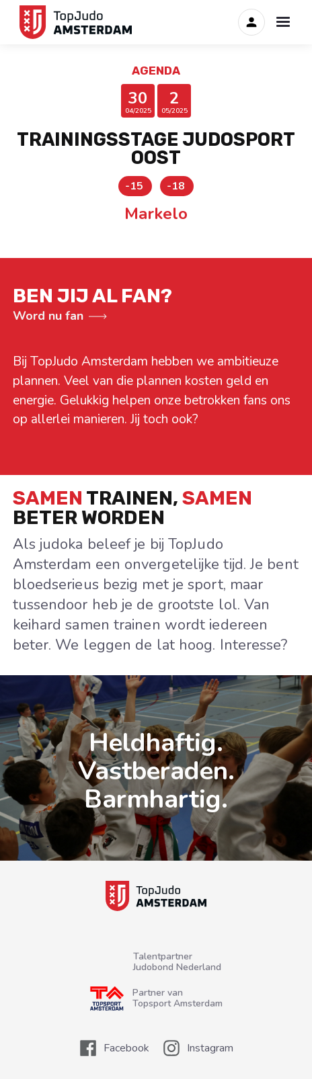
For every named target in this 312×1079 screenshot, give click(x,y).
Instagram (210, 1048)
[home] (73, 22)
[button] (283, 22)
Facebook (126, 1048)
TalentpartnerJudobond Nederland (177, 962)
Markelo (156, 213)
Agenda (156, 70)
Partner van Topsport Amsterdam (177, 998)
